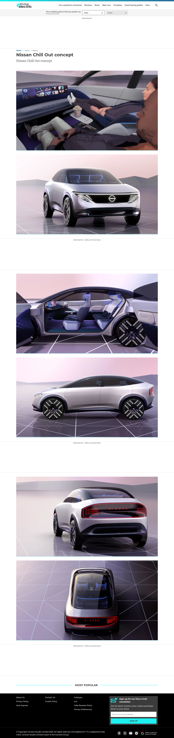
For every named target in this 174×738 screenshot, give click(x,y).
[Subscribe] (133, 714)
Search (156, 5)
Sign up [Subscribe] (133, 721)
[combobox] (83, 12)
